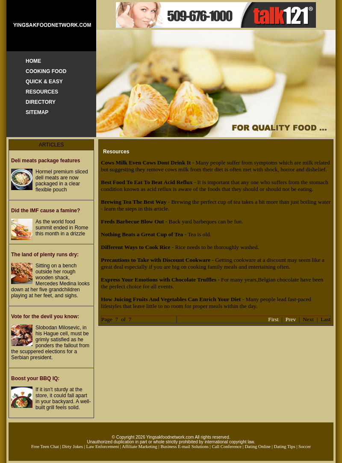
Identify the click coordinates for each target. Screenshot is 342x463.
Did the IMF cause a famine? (45, 211)
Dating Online (258, 446)
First (273, 319)
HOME (33, 61)
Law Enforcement (102, 446)
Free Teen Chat (45, 446)
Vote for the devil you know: (45, 316)
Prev (291, 319)
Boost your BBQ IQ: (35, 378)
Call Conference (227, 446)
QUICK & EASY (44, 82)
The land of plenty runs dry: (45, 255)
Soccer (304, 446)
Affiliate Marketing (139, 446)
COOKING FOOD (46, 71)
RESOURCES (42, 92)
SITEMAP (37, 112)
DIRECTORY (41, 102)
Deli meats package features (45, 161)
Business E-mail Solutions (184, 446)
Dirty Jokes (72, 446)
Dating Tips (284, 446)
